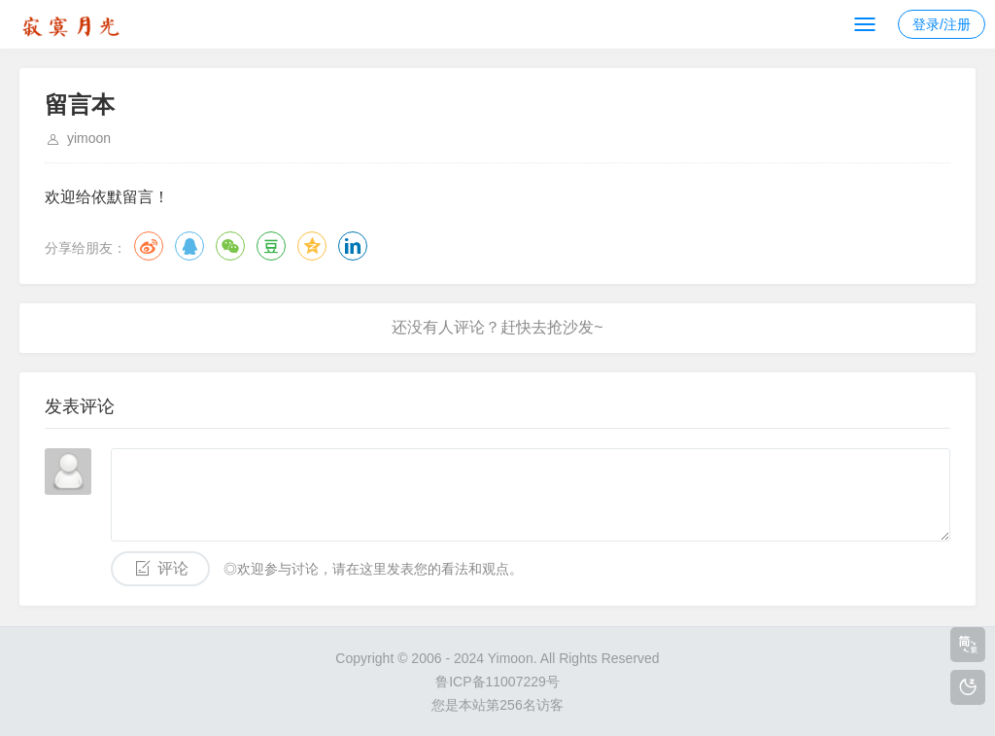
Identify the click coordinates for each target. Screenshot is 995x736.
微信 (230, 246)
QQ (189, 246)
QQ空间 (311, 246)
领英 (352, 246)
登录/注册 (941, 24)
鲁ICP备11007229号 (497, 681)
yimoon (89, 138)
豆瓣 (271, 246)
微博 (148, 246)
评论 (173, 568)
